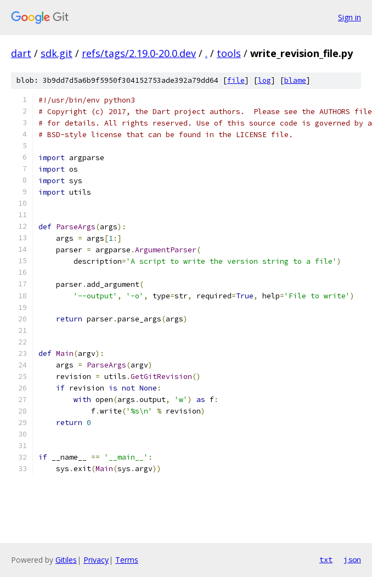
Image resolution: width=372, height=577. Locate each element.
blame (295, 80)
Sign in (349, 17)
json (352, 559)
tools (229, 53)
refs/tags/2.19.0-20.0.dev (139, 53)
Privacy (96, 560)
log (264, 80)
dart (21, 53)
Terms (126, 560)
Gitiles (66, 560)
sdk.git (56, 53)
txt (325, 559)
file (236, 80)
